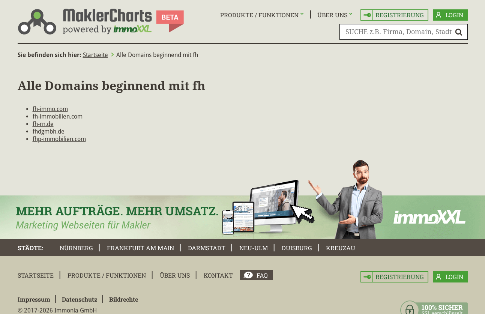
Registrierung (393, 15)
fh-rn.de (43, 124)
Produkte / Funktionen (259, 15)
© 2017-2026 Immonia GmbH (57, 310)
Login (449, 15)
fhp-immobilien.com (59, 139)
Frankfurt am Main (140, 248)
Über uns (332, 15)
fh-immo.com (50, 109)
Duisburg (297, 248)
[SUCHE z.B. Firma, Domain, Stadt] (403, 32)
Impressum (34, 299)
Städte (30, 248)
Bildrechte (123, 299)
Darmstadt (206, 248)
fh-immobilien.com (58, 116)
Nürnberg (76, 248)
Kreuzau (340, 248)
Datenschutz (80, 299)
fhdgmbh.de (49, 131)
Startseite (95, 55)
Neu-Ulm (253, 248)
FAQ (262, 275)
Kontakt (218, 275)
